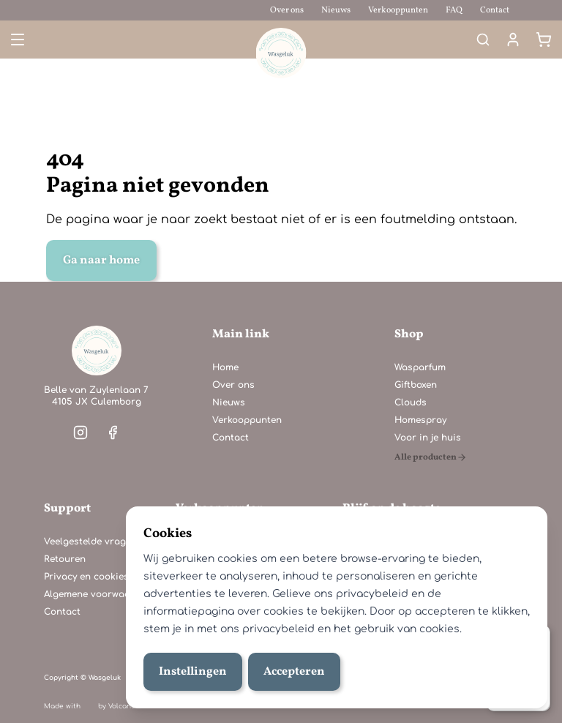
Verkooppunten (398, 10)
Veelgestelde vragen (90, 541)
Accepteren (294, 672)
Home (225, 367)
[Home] (96, 350)
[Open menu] (16, 39)
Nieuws (336, 10)
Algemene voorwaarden (97, 594)
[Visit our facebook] (113, 432)
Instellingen (193, 672)
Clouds (410, 402)
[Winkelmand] (543, 39)
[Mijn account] (513, 39)
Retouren (65, 559)
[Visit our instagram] (80, 432)
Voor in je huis (427, 437)
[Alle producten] (430, 457)
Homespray (420, 420)
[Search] (483, 39)
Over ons (287, 10)
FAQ (454, 10)
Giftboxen (415, 385)
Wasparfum (420, 367)
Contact (494, 10)
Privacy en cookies (86, 577)
